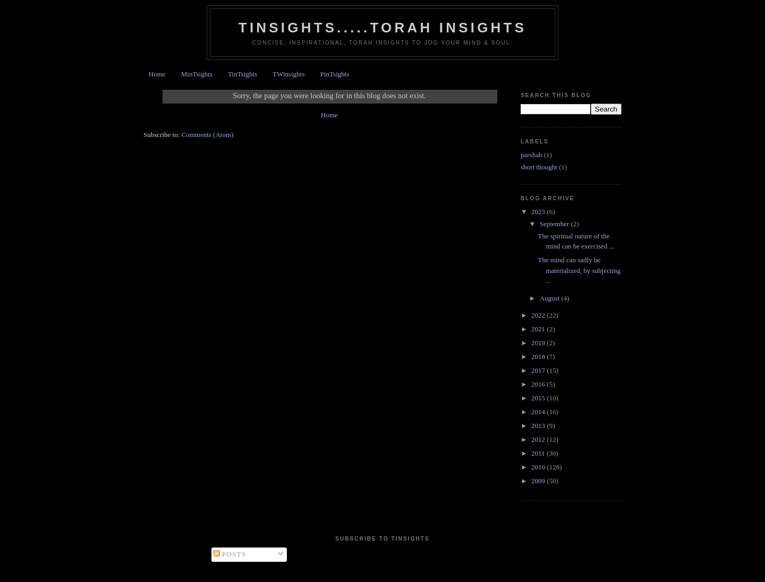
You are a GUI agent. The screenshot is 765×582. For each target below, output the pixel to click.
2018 (539, 357)
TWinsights (288, 74)
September (555, 224)
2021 (539, 329)
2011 (539, 453)
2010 (539, 467)
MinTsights (196, 74)
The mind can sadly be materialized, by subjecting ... (579, 270)
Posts (230, 554)
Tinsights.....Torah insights (382, 28)
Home (157, 74)
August (551, 298)
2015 (539, 398)
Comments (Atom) (208, 135)
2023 (539, 212)
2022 (539, 315)
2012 (539, 439)
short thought (539, 167)
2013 (539, 426)
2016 (539, 384)
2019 (539, 343)
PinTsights (335, 74)
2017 (539, 370)
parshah (531, 155)
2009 (539, 481)
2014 (539, 412)
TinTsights (242, 74)
